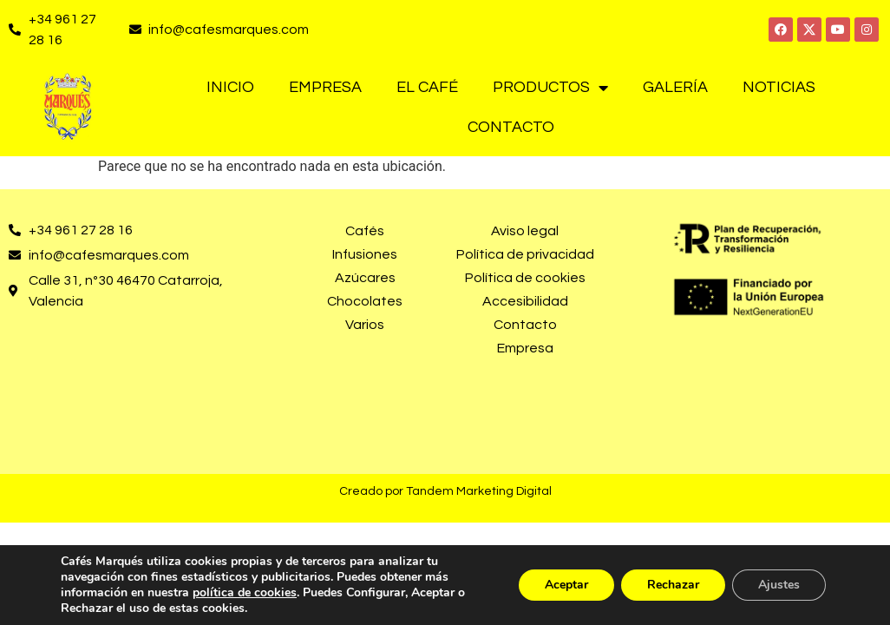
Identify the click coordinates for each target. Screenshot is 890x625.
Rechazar (673, 584)
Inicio (230, 87)
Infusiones (364, 254)
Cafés (364, 231)
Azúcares (365, 278)
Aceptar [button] (566, 584)
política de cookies (245, 592)
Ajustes (779, 584)
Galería (675, 87)
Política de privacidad (525, 254)
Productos (550, 87)
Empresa (325, 87)
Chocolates (364, 301)
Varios (364, 325)
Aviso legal (525, 231)
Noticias (779, 87)
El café (427, 87)
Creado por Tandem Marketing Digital (445, 491)
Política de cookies (525, 278)
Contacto (511, 127)
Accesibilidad (525, 301)
